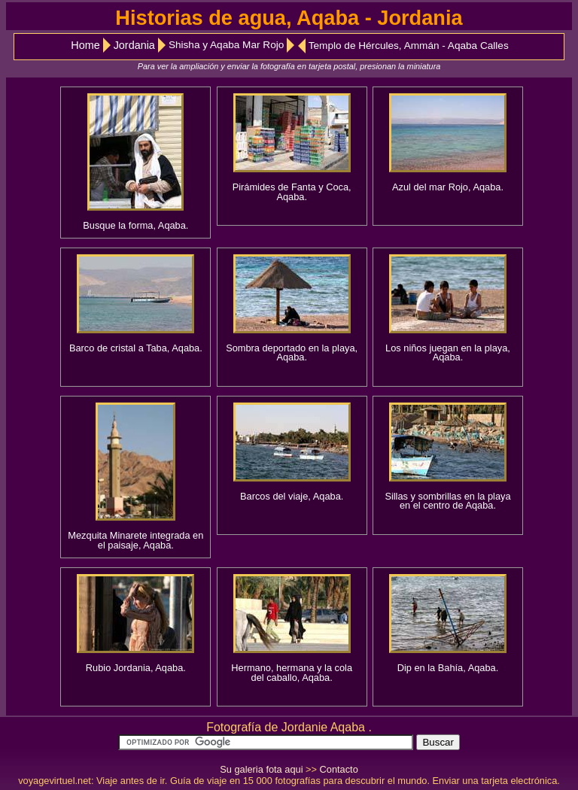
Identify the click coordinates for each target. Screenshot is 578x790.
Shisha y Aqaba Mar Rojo (226, 44)
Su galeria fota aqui (261, 769)
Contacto (339, 769)
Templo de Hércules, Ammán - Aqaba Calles (409, 45)
